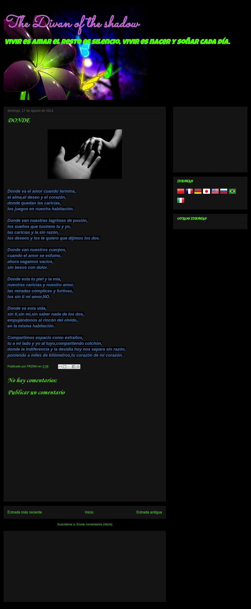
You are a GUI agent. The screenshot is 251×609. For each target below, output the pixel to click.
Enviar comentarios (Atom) (94, 524)
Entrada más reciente (24, 512)
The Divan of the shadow (71, 24)
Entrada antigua (149, 512)
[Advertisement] (84, 565)
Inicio (89, 512)
